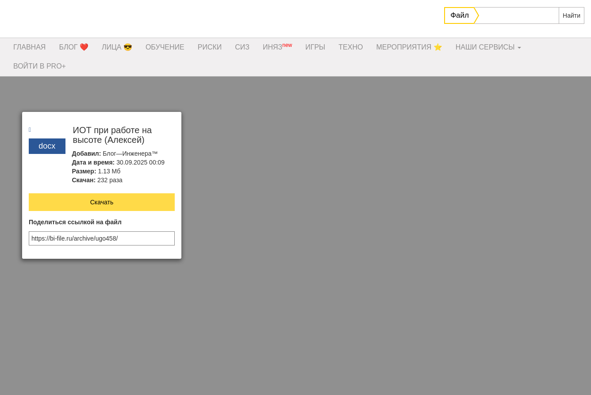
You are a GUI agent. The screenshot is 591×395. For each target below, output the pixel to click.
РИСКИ (210, 47)
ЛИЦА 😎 (117, 47)
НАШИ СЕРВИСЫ (488, 47)
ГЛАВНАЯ (29, 47)
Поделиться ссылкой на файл (75, 222)
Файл (459, 15)
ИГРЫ (315, 47)
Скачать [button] (102, 202)
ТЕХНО (350, 47)
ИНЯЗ (277, 46)
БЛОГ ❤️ (73, 47)
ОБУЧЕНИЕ (165, 47)
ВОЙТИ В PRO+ (39, 66)
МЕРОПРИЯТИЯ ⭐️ (409, 47)
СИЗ (242, 47)
